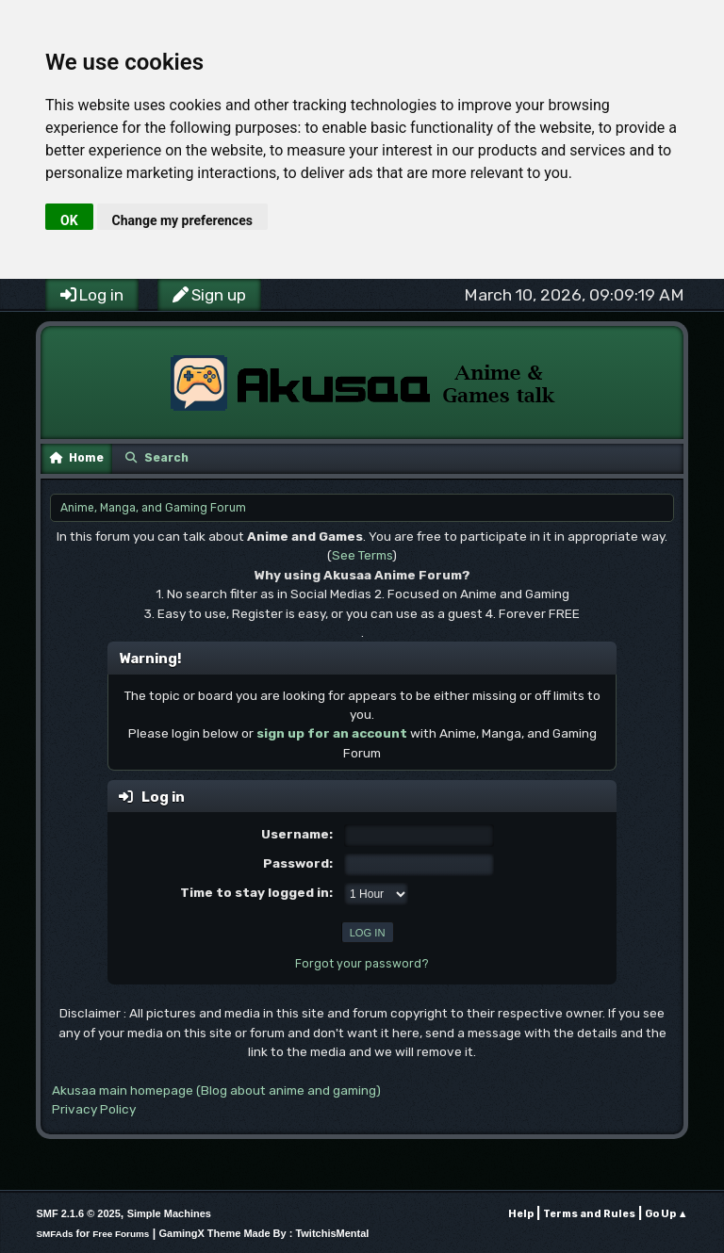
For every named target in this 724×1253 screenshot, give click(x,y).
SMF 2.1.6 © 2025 (78, 1213)
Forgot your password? (362, 963)
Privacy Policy (94, 1108)
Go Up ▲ (666, 1214)
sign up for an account (331, 732)
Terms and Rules (589, 1214)
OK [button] (69, 220)
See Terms (362, 554)
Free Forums (120, 1234)
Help (521, 1214)
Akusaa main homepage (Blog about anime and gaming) (216, 1090)
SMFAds (54, 1234)
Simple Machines (169, 1213)
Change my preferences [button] (182, 220)
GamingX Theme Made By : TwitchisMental (264, 1233)
